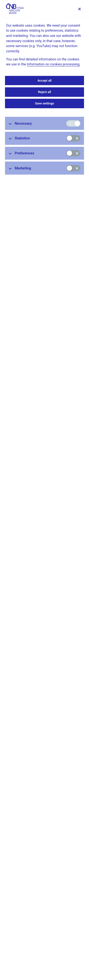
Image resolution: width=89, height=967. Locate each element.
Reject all (44, 92)
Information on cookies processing (53, 64)
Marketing (23, 168)
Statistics (22, 138)
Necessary (23, 123)
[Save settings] (79, 9)
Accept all (44, 80)
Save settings (44, 103)
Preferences (24, 153)
